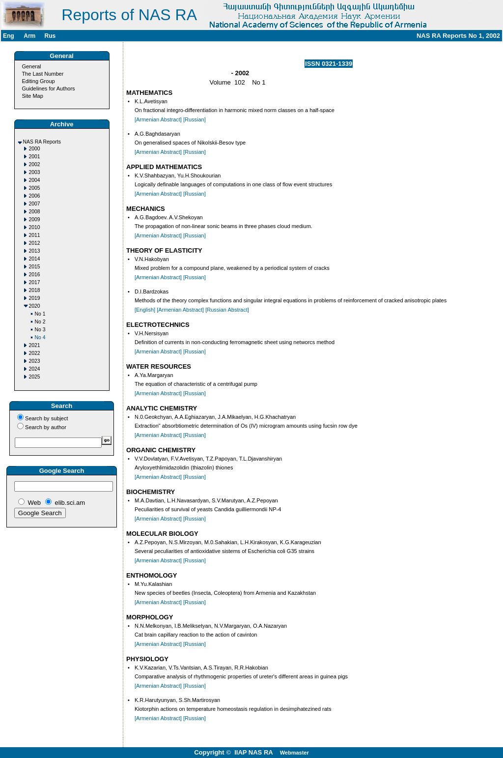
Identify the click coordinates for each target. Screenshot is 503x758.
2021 (34, 345)
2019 (34, 298)
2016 (34, 274)
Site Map (32, 96)
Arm (29, 35)
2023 (34, 361)
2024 (34, 369)
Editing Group (38, 81)
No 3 (40, 329)
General (31, 66)
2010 (34, 227)
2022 (34, 353)
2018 (34, 290)
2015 (34, 266)
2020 (34, 306)
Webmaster (294, 753)
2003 (34, 172)
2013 (34, 251)
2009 (34, 219)
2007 (34, 203)
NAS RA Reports (42, 142)
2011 (34, 235)
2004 (34, 180)
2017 (34, 282)
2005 (34, 188)
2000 (34, 148)
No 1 (40, 314)
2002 (34, 164)
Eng (8, 35)
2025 (34, 376)
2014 (34, 259)
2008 (34, 211)
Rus (50, 35)
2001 (34, 156)
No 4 (40, 337)
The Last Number (42, 74)
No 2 (40, 321)
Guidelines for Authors (48, 88)
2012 (34, 243)
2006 (34, 196)
